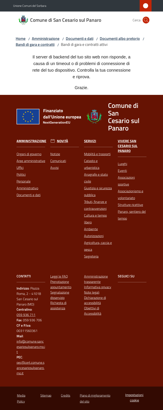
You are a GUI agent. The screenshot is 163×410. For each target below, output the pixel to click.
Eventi (122, 170)
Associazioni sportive (126, 181)
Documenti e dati (79, 38)
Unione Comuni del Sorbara (29, 5)
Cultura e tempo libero (95, 219)
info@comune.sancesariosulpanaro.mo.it (31, 347)
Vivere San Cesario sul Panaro (128, 146)
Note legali (91, 292)
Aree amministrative (31, 160)
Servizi (90, 141)
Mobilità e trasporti (97, 153)
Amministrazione (45, 38)
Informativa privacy (97, 287)
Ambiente (91, 229)
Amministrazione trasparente (96, 279)
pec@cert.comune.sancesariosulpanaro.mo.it (30, 368)
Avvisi (54, 167)
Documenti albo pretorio (120, 38)
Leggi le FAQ (59, 276)
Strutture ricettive (130, 204)
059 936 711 (26, 314)
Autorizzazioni (94, 235)
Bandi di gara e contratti (35, 44)
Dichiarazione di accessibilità (95, 300)
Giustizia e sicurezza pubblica (98, 191)
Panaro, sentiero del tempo (132, 215)
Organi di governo (29, 153)
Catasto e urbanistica (91, 164)
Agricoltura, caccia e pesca (98, 246)
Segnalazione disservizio (59, 295)
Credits (65, 395)
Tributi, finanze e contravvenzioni (95, 205)
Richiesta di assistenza (58, 305)
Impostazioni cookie (134, 397)
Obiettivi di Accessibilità (92, 311)
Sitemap (45, 395)
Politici (21, 174)
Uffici (20, 167)
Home (20, 38)
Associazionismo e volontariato (130, 194)
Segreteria (91, 256)
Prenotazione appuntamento (60, 284)
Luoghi (122, 163)
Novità (62, 141)
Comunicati (58, 160)
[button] (146, 20)
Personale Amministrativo (27, 185)
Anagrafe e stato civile (96, 178)
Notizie (55, 153)
